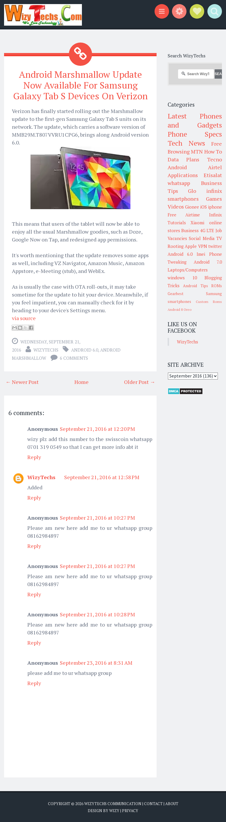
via (15, 317)
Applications (183, 175)
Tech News (186, 143)
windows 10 (182, 278)
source (28, 317)
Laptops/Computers (188, 270)
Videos (176, 206)
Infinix (215, 215)
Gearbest (176, 293)
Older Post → (139, 381)
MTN (197, 151)
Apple (191, 246)
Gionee (192, 207)
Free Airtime (184, 215)
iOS (203, 207)
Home (81, 381)
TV (219, 238)
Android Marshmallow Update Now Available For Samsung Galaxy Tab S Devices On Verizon (80, 85)
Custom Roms (209, 301)
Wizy (114, 810)
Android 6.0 (84, 349)
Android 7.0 (208, 262)
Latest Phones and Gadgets (195, 120)
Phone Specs (195, 134)
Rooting (176, 246)
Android (177, 167)
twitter (215, 246)
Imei (201, 254)
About (171, 803)
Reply (34, 456)
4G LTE (207, 230)
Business (190, 230)
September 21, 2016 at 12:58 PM (101, 476)
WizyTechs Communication (112, 803)
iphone (215, 207)
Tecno (214, 159)
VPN (202, 246)
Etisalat (213, 175)
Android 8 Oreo (179, 309)
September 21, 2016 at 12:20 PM (97, 428)
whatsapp (179, 182)
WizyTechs (45, 349)
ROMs (216, 285)
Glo (192, 190)
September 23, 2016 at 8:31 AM (96, 662)
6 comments (74, 358)
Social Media (202, 238)
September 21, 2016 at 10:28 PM (97, 614)
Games (214, 198)
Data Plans (184, 159)
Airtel (215, 167)
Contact (153, 803)
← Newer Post (22, 381)
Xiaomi (197, 222)
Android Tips (195, 285)
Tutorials (177, 222)
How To (213, 151)
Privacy (130, 810)
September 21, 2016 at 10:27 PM (97, 517)
